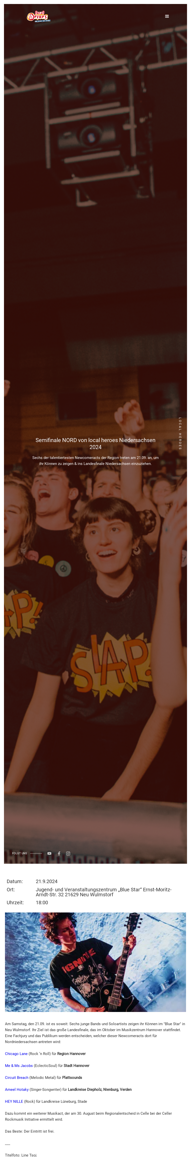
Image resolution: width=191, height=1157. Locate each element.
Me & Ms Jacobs (19, 1065)
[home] (38, 16)
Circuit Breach (16, 1077)
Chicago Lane (16, 1054)
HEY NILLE (14, 1101)
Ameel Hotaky (17, 1089)
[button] (170, 16)
